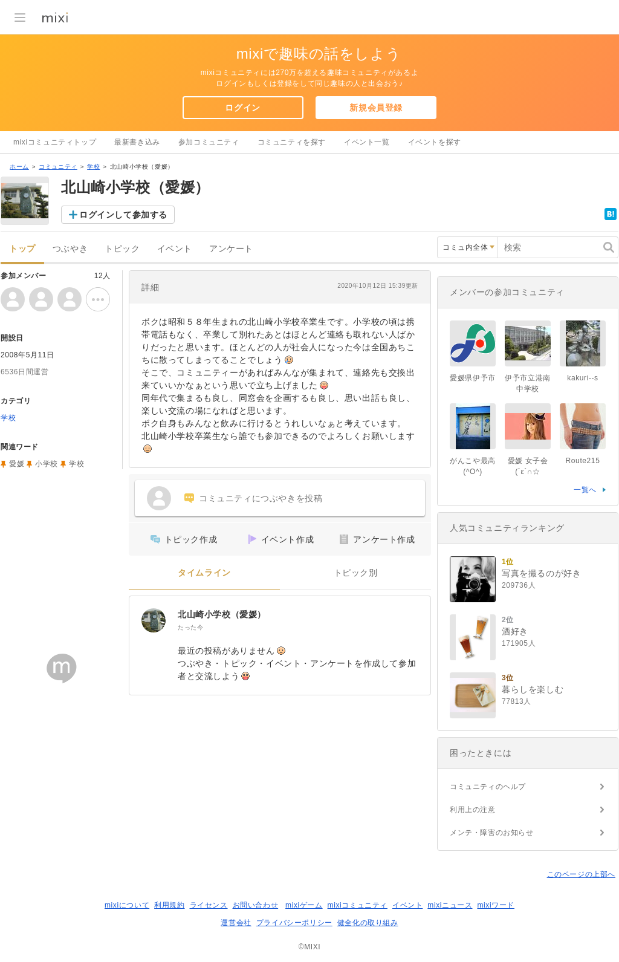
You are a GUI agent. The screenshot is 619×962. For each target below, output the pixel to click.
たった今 (190, 627)
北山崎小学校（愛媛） (222, 614)
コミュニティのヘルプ (488, 786)
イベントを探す (434, 142)
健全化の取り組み (367, 922)
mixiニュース (449, 905)
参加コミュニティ (208, 142)
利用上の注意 (473, 809)
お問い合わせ (256, 905)
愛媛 (16, 464)
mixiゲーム (304, 905)
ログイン (242, 107)
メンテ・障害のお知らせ (492, 832)
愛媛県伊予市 (473, 378)
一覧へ (585, 490)
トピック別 (356, 572)
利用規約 (169, 905)
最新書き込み (137, 142)
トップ (22, 248)
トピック (122, 248)
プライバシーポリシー (294, 922)
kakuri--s (582, 378)
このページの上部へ (581, 874)
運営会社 (236, 922)
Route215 (583, 461)
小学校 (46, 464)
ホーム (19, 166)
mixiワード (495, 905)
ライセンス (209, 905)
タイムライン (204, 572)
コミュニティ (58, 166)
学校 (93, 166)
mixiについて (127, 905)
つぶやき (70, 248)
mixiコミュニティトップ (54, 142)
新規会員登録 (376, 107)
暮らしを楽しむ (532, 689)
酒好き (515, 631)
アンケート (231, 248)
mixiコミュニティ (357, 905)
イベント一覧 (367, 142)
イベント (174, 248)
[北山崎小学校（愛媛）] (153, 620)
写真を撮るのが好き (541, 573)
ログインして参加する (123, 214)
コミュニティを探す (292, 142)
